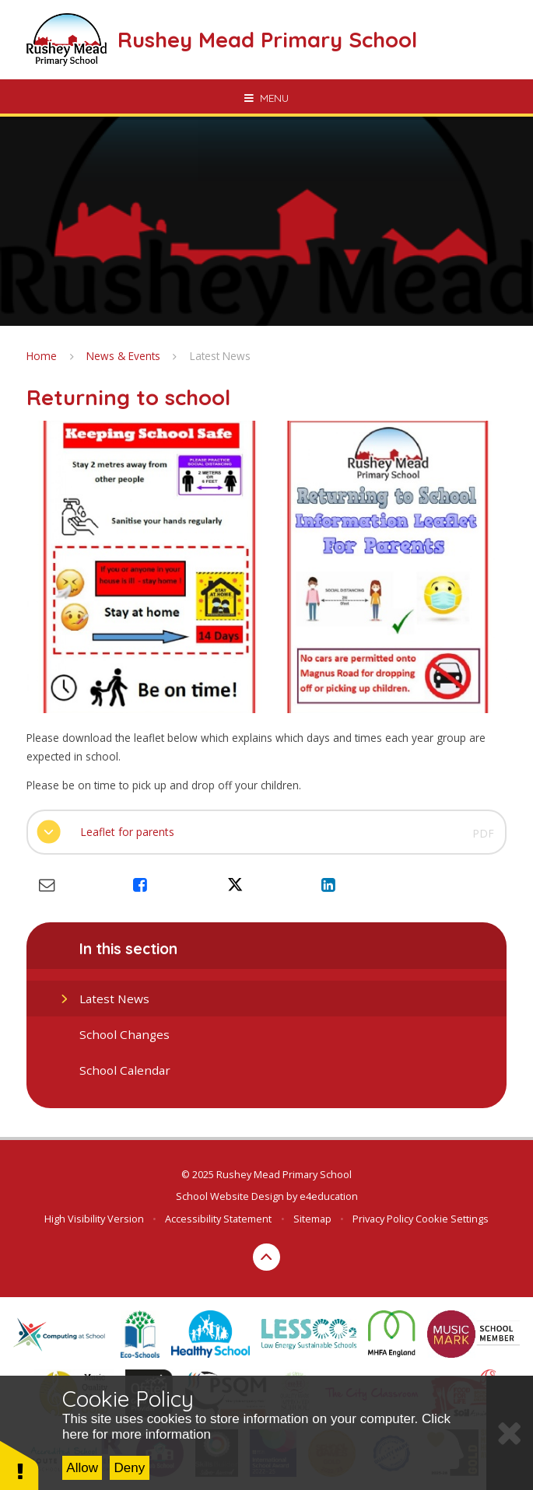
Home (41, 355)
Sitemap (312, 1219)
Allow (82, 1467)
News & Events (123, 355)
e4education (329, 1196)
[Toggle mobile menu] (266, 98)
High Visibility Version (94, 1219)
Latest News (220, 355)
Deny (130, 1467)
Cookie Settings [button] (452, 1219)
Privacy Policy (382, 1219)
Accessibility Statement (218, 1219)
